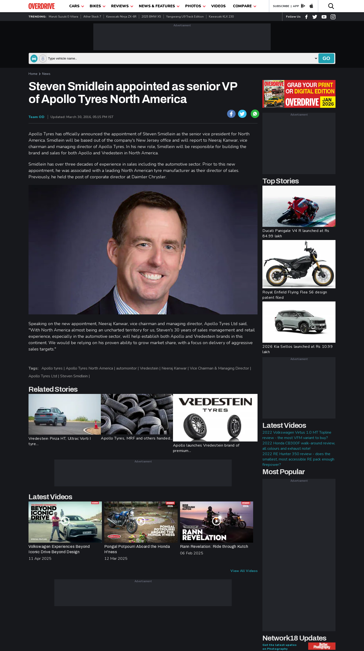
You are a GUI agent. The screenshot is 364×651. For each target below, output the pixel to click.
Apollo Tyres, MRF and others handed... (137, 438)
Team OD (36, 117)
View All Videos (244, 571)
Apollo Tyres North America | (91, 368)
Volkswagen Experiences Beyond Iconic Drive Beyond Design (59, 549)
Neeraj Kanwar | (176, 368)
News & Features (159, 6)
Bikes (97, 6)
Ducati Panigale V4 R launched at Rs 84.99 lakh (295, 233)
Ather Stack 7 (92, 17)
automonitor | (128, 368)
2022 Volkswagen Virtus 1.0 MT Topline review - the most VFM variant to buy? (296, 435)
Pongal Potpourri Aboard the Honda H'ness (137, 549)
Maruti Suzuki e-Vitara (63, 17)
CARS (76, 6)
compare (244, 6)
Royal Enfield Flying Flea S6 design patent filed (294, 295)
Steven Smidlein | (75, 376)
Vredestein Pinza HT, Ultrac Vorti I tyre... (60, 441)
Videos (218, 6)
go (326, 58)
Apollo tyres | (53, 368)
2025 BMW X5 (151, 17)
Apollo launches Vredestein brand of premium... (206, 448)
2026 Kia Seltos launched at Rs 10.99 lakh (297, 349)
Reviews (122, 6)
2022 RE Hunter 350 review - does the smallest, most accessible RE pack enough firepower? (298, 459)
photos (195, 6)
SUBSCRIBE (281, 6)
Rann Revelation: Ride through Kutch (214, 546)
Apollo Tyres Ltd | (44, 376)
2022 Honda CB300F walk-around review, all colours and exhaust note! (298, 446)
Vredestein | (151, 368)
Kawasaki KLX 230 (221, 17)
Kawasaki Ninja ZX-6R (121, 17)
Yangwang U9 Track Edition (185, 17)
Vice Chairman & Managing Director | (221, 368)
